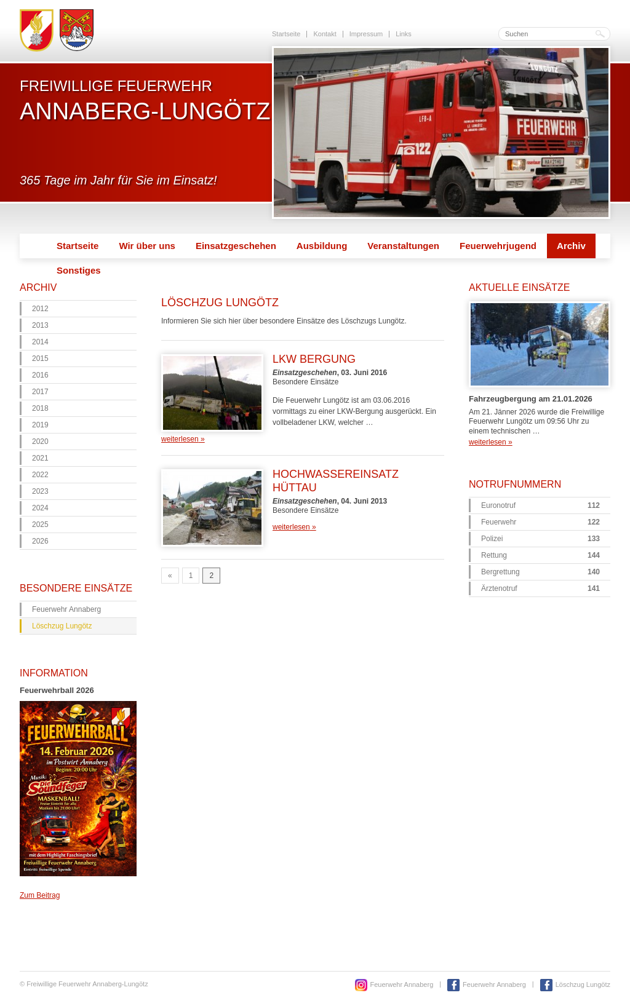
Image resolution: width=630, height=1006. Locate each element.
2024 (40, 508)
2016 (40, 375)
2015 (40, 358)
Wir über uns (147, 245)
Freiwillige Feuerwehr (145, 100)
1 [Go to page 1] (191, 575)
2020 (40, 441)
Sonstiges (79, 270)
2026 (40, 541)
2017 (40, 391)
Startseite (286, 34)
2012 (40, 308)
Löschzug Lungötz (62, 626)
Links (404, 34)
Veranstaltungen (403, 245)
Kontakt (324, 34)
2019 (40, 425)
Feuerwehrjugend (498, 245)
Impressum (366, 34)
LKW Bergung (314, 359)
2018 (40, 408)
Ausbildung (322, 245)
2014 (40, 342)
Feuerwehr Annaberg (66, 609)
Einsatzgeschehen (236, 245)
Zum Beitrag (40, 895)
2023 (40, 491)
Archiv (571, 245)
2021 (40, 458)
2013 (40, 325)
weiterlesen (183, 439)
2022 (40, 474)
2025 (40, 524)
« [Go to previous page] (170, 575)
